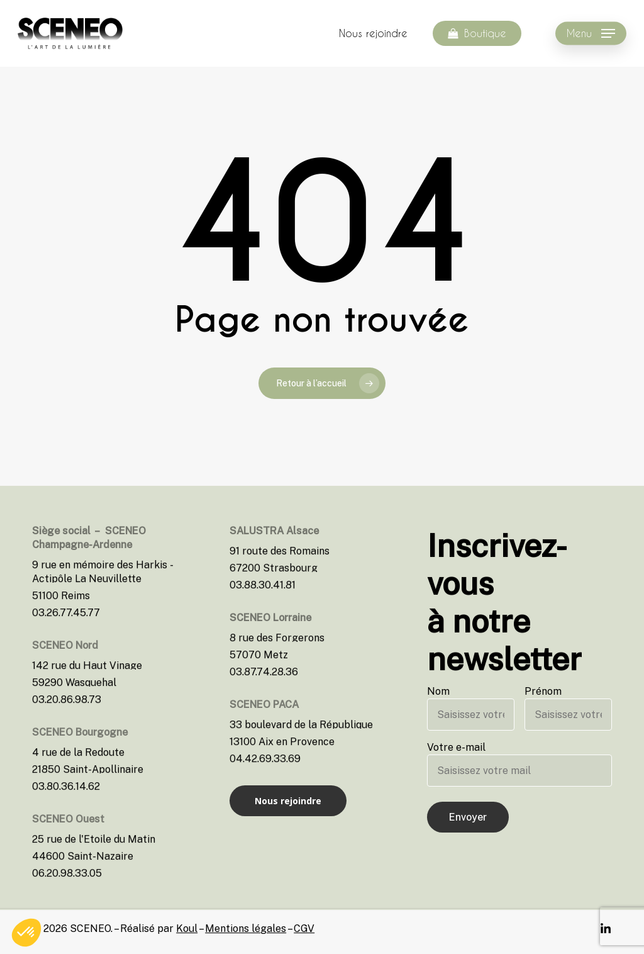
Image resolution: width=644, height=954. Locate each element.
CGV (304, 928)
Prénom (568, 708)
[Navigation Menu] (590, 33)
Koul (186, 928)
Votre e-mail (519, 764)
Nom (470, 708)
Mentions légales (245, 928)
